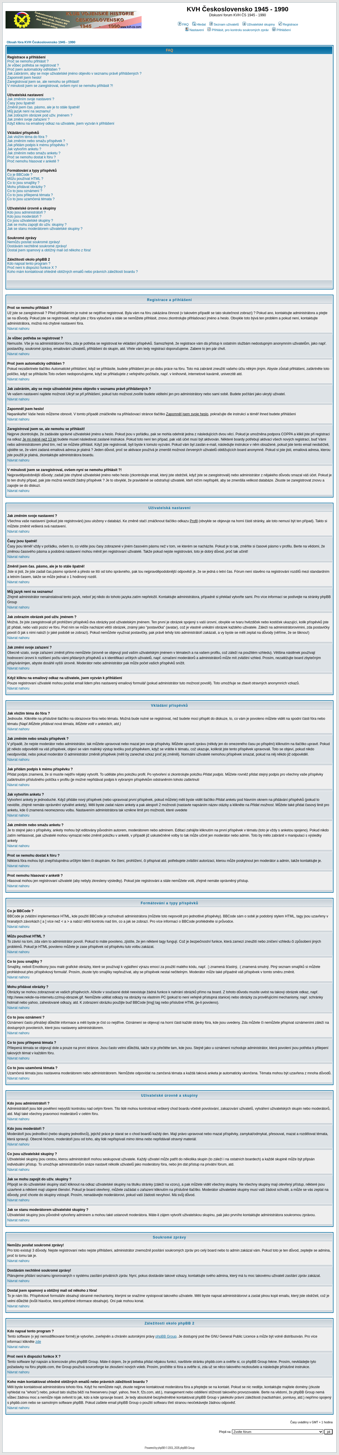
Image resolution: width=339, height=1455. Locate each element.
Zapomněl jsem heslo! (24, 78)
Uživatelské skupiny (258, 24)
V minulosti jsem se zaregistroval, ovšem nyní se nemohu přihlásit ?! (60, 86)
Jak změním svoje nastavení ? (30, 99)
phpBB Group (166, 1336)
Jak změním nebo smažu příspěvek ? (36, 141)
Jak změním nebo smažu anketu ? (33, 153)
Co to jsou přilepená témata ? (30, 195)
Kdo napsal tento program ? (28, 264)
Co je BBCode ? (19, 175)
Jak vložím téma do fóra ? (27, 137)
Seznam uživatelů (224, 24)
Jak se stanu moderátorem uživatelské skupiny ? (45, 229)
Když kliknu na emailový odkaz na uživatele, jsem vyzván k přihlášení (60, 123)
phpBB (161, 1447)
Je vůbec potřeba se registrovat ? (33, 65)
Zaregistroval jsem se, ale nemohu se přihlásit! (43, 82)
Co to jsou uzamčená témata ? (31, 199)
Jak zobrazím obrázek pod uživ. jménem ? (39, 115)
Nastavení (194, 30)
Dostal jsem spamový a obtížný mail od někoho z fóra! (49, 250)
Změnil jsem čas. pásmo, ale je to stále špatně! (43, 107)
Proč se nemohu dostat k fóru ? (31, 157)
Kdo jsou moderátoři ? (24, 216)
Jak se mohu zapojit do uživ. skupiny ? (37, 225)
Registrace (288, 24)
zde (38, 1342)
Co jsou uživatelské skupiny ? (30, 221)
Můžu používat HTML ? (25, 179)
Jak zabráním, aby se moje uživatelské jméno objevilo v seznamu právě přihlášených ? (74, 73)
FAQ (183, 24)
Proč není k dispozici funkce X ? (32, 268)
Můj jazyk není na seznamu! (29, 111)
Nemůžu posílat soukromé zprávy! (33, 242)
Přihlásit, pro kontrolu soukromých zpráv (238, 30)
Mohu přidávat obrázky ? (26, 187)
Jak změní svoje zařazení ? (28, 119)
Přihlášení (281, 30)
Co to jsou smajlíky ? (23, 183)
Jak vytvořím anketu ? (24, 149)
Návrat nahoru (18, 329)
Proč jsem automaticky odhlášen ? (33, 69)
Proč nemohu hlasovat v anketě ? (33, 161)
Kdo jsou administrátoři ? (26, 212)
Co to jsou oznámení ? (24, 191)
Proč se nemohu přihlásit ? (28, 61)
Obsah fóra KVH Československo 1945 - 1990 (41, 42)
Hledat (199, 24)
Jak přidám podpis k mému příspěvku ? (37, 145)
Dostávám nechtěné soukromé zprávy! (37, 246)
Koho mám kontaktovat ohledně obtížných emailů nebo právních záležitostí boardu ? (72, 272)
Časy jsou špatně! (21, 103)
